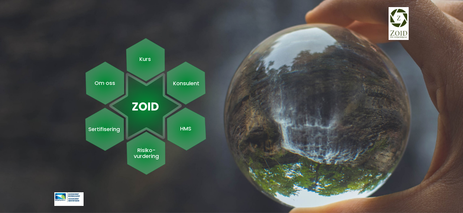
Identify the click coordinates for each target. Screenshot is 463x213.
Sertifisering (104, 129)
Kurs (145, 59)
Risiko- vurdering (146, 153)
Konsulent (186, 83)
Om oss (104, 83)
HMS (185, 129)
